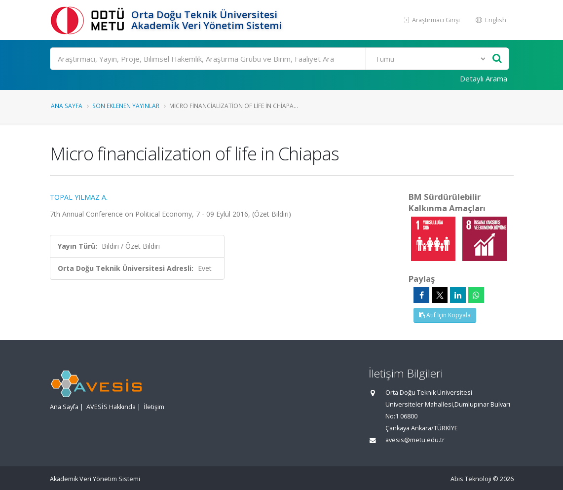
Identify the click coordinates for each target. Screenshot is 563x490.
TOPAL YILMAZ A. (79, 197)
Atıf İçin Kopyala (445, 315)
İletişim (154, 407)
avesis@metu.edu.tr (415, 440)
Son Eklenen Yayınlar (125, 106)
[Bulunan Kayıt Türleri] (426, 58)
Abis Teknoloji (470, 479)
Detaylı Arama (483, 78)
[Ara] (279, 58)
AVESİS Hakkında (111, 407)
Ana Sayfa (66, 106)
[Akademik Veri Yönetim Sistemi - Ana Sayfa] (89, 20)
